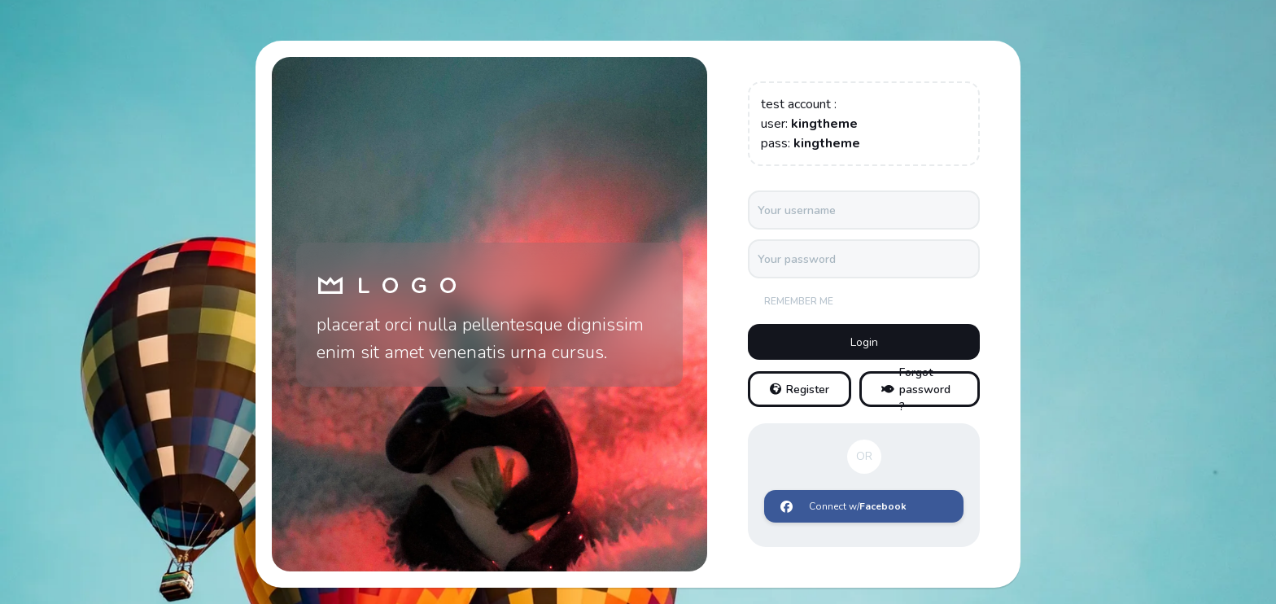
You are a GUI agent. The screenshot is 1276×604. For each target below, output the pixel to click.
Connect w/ (843, 506)
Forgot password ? (915, 389)
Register (799, 389)
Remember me (798, 301)
